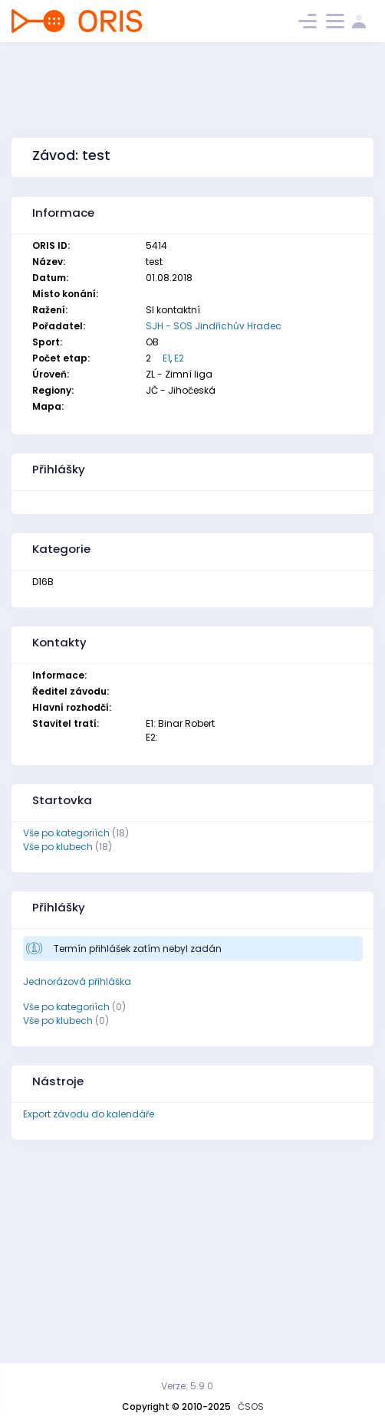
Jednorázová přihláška (77, 981)
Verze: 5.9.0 (187, 1385)
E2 (179, 358)
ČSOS (251, 1406)
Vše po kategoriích (66, 832)
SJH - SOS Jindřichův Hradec (213, 325)
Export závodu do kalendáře (88, 1113)
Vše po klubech (58, 846)
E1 (166, 358)
